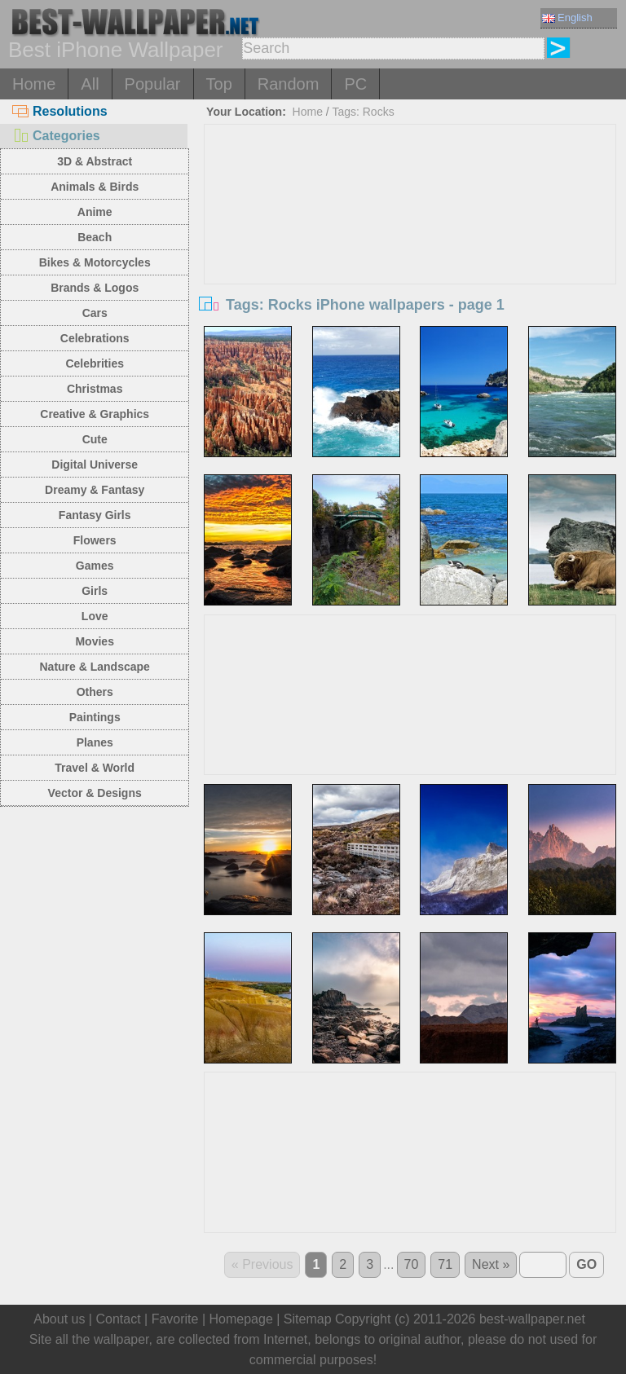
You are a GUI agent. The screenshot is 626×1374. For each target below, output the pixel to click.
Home (33, 84)
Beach (94, 237)
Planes (95, 742)
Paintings (95, 717)
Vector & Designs (95, 792)
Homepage (241, 1319)
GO (586, 1264)
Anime (94, 211)
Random (289, 84)
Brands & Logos (95, 287)
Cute (95, 439)
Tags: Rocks (363, 111)
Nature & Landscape (95, 666)
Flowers (95, 540)
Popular (153, 84)
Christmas (94, 388)
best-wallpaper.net (532, 1319)
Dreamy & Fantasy (94, 489)
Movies (94, 641)
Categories (56, 136)
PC (355, 84)
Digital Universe (94, 464)
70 (411, 1264)
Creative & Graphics (94, 414)
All (90, 84)
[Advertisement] (410, 247)
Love (95, 616)
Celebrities (94, 363)
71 (445, 1264)
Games (95, 565)
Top (219, 84)
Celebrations (95, 338)
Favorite (175, 1319)
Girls (95, 590)
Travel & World (94, 767)
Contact (117, 1319)
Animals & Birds (95, 186)
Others (95, 691)
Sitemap (308, 1319)
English (567, 17)
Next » (490, 1264)
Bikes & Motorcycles (95, 262)
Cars (95, 312)
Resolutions (60, 111)
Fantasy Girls (95, 515)
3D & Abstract (94, 161)
